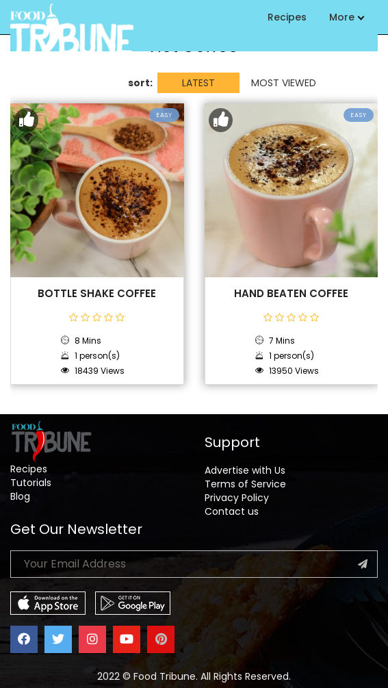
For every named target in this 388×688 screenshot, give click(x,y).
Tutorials (30, 482)
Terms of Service (245, 484)
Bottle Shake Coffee (97, 294)
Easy (164, 115)
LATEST (198, 83)
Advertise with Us (245, 470)
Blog (20, 496)
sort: (140, 83)
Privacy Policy (237, 498)
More (346, 17)
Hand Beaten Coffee (291, 294)
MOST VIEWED (283, 83)
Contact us (232, 511)
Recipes (287, 17)
